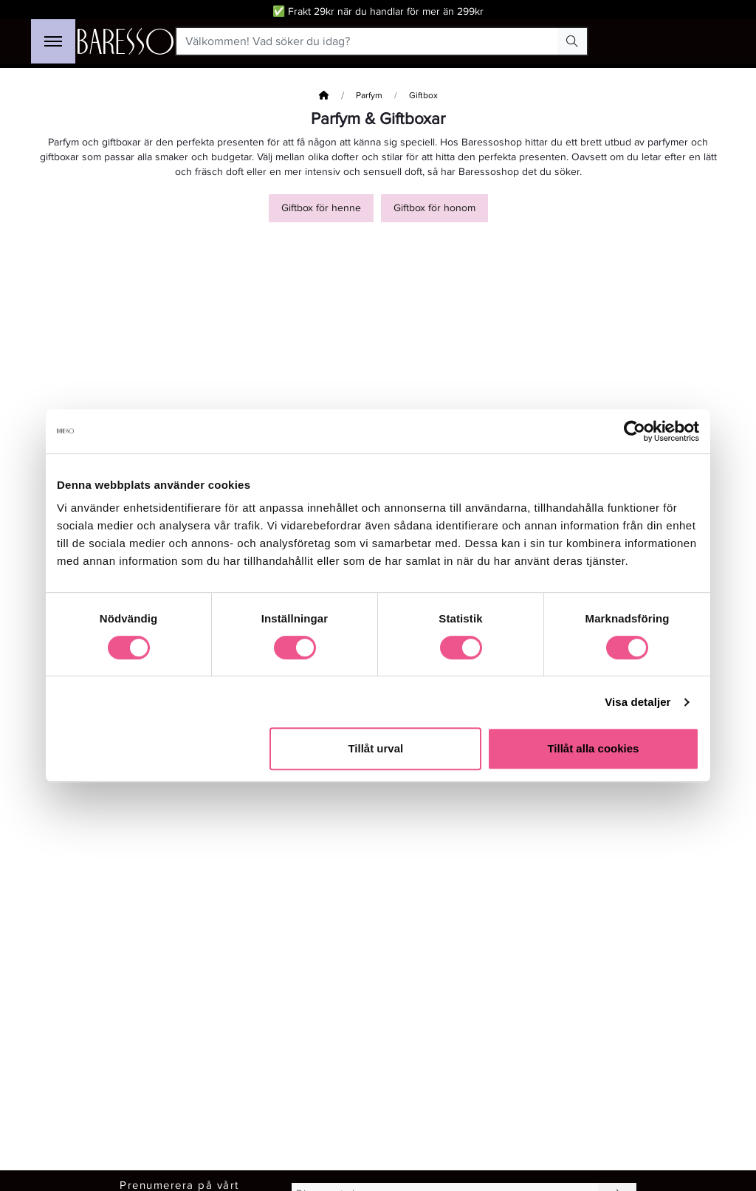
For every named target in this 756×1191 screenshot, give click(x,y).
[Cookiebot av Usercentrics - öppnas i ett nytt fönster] (634, 431)
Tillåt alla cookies (593, 748)
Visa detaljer (637, 702)
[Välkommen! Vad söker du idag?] (367, 41)
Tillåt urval (375, 748)
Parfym (369, 95)
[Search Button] (572, 41)
